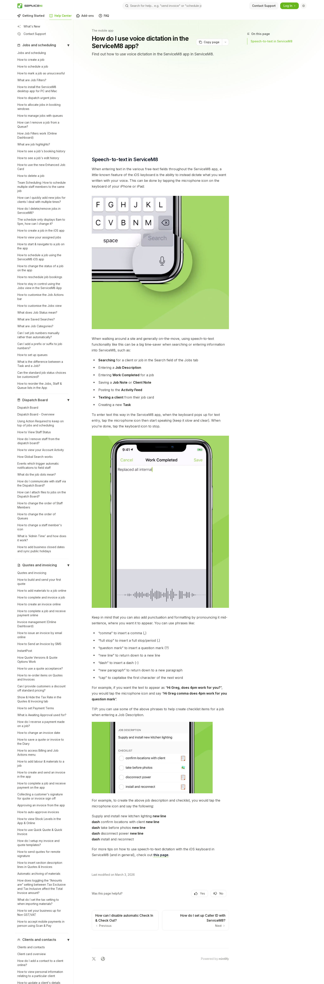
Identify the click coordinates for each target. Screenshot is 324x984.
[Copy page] (209, 42)
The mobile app (102, 30)
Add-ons (85, 17)
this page (160, 855)
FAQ (104, 17)
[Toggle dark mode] (303, 6)
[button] (41, 45)
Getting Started (30, 17)
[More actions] (225, 42)
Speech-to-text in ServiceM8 (271, 41)
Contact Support (264, 5)
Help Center (60, 17)
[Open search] (162, 6)
